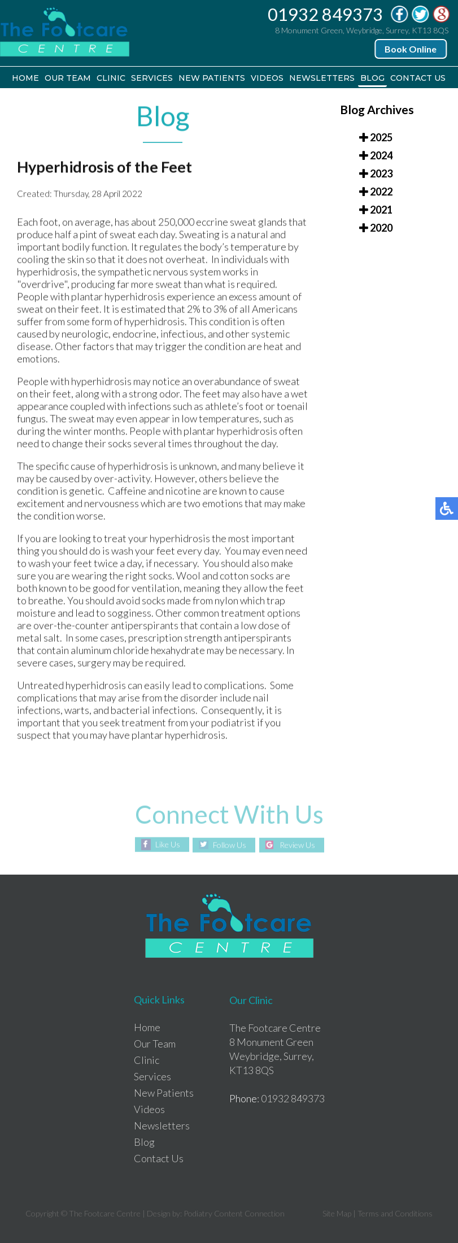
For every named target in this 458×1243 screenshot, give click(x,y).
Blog (372, 78)
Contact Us (418, 78)
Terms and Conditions (395, 1213)
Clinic (111, 78)
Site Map (336, 1213)
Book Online (411, 49)
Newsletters (322, 78)
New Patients (211, 78)
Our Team (68, 78)
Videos (267, 78)
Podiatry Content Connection (234, 1213)
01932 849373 (325, 14)
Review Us (297, 845)
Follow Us (229, 845)
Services (152, 78)
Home (25, 78)
